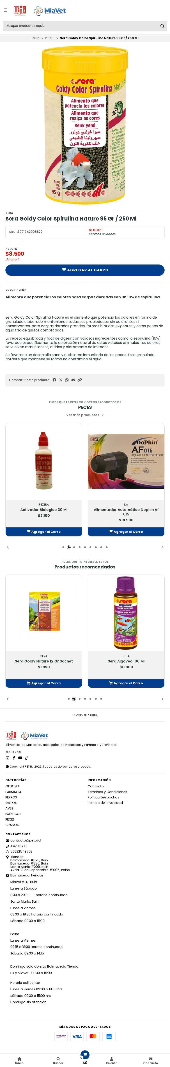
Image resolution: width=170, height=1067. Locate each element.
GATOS (11, 802)
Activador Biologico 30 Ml (43, 509)
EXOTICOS (13, 813)
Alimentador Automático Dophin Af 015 (126, 511)
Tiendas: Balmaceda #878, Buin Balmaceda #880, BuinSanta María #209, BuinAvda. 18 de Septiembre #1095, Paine (37, 863)
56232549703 (18, 851)
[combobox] (85, 26)
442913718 (15, 846)
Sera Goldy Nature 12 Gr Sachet (44, 661)
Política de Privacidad (105, 802)
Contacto (96, 786)
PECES (49, 38)
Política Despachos (103, 797)
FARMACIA (13, 791)
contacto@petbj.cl (23, 840)
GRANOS (12, 824)
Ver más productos (85, 414)
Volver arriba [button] (85, 715)
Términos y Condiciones (107, 791)
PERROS (11, 797)
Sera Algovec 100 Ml (126, 661)
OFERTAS (12, 786)
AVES (9, 808)
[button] (79, 380)
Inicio (35, 38)
